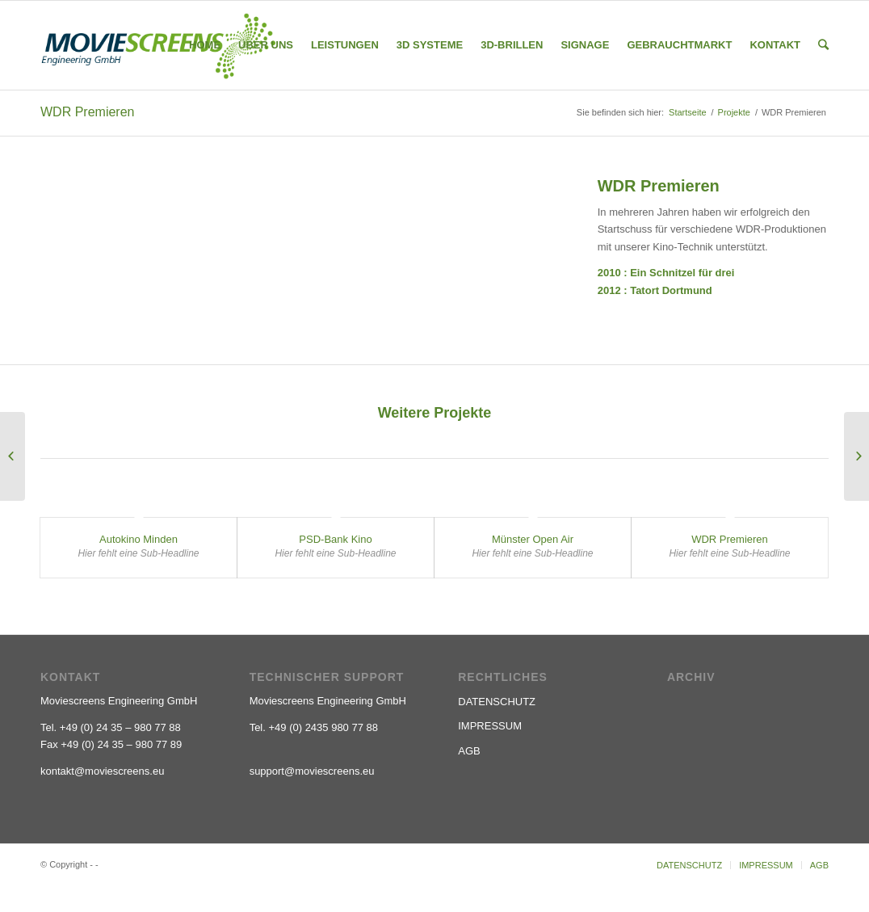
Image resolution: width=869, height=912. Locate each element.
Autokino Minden (138, 539)
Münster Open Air (532, 539)
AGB (469, 751)
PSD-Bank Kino (335, 539)
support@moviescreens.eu (312, 771)
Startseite (687, 112)
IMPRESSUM (490, 726)
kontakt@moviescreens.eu (102, 771)
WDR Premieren (87, 112)
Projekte (734, 112)
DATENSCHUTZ (496, 702)
